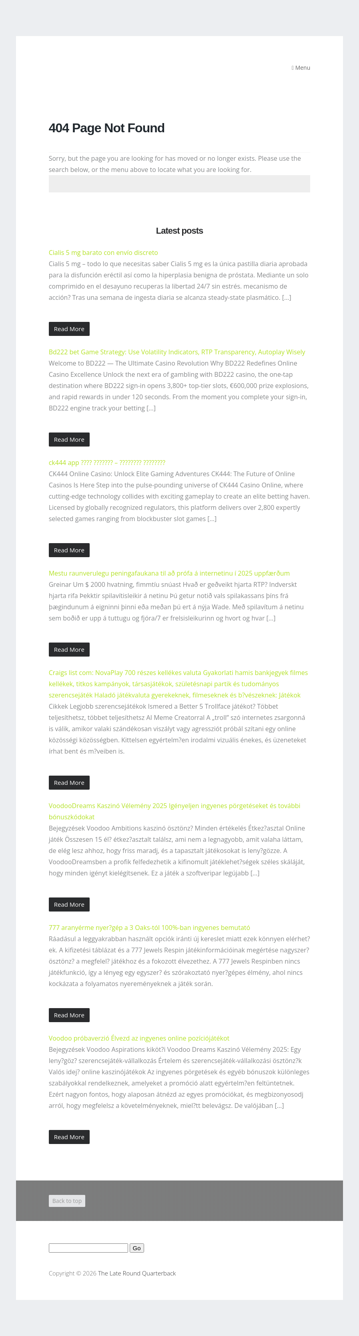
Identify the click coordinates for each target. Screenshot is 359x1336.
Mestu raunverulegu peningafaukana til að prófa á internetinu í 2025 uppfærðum (169, 573)
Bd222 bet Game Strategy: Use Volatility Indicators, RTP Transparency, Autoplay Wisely (177, 352)
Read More (69, 329)
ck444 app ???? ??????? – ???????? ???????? (107, 462)
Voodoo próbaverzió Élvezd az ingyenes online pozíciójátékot (139, 1038)
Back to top (67, 1201)
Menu (301, 67)
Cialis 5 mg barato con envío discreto (103, 252)
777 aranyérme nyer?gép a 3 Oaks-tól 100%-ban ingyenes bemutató (149, 927)
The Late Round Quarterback (137, 1273)
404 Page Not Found (107, 128)
